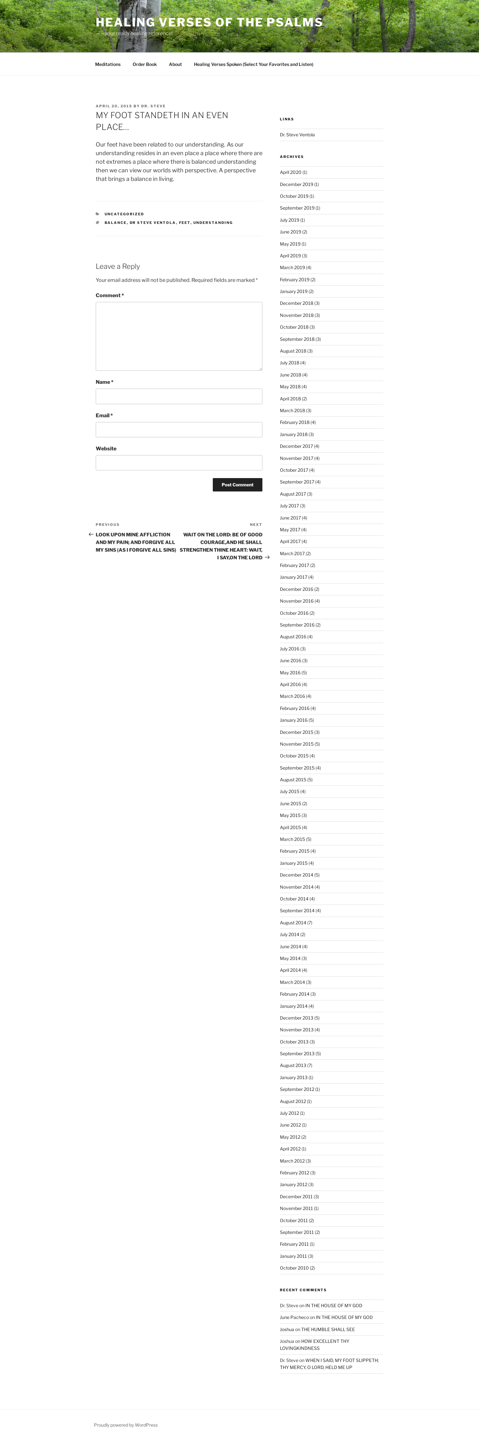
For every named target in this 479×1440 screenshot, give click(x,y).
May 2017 (290, 529)
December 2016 (296, 589)
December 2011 (296, 1196)
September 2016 (297, 624)
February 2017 (294, 565)
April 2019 (290, 255)
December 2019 (296, 184)
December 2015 (296, 732)
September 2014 (297, 910)
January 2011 (293, 1256)
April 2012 (290, 1148)
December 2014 (296, 875)
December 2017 (296, 446)
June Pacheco (294, 1317)
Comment (110, 295)
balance (116, 222)
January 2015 (294, 863)
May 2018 (290, 386)
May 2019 (290, 244)
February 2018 (294, 422)
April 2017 (290, 541)
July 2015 (289, 791)
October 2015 (294, 755)
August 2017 (293, 494)
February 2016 (294, 708)
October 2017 (294, 470)
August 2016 (293, 636)
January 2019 (294, 291)
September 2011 (297, 1232)
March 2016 (292, 696)
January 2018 (294, 434)
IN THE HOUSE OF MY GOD (333, 1305)
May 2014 (290, 958)
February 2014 (294, 994)
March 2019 (292, 267)
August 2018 (293, 351)
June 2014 (290, 946)
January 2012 (293, 1184)
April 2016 (290, 684)
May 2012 (290, 1137)
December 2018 (296, 303)
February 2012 (294, 1172)
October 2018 (294, 327)
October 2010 (294, 1268)
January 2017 (293, 577)
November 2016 (297, 601)
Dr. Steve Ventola (297, 134)
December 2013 (296, 1018)
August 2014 (293, 922)
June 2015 (290, 803)
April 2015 (290, 827)
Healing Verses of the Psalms (209, 22)
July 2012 (289, 1113)
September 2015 (297, 767)
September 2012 (297, 1089)
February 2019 (294, 279)
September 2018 (297, 339)
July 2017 (289, 505)
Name (105, 382)
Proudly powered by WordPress (126, 1425)
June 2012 (290, 1125)
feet (185, 222)
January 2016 (294, 720)
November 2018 (297, 315)
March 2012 (292, 1161)
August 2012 (293, 1101)
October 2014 (294, 898)
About (175, 64)
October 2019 (294, 196)
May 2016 (290, 672)
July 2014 (289, 934)
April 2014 (290, 970)
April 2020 (291, 172)
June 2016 (290, 660)
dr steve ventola (153, 222)
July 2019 (289, 220)
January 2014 (294, 1006)
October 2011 (294, 1220)
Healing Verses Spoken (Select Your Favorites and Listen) (253, 64)
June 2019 (290, 231)
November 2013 (297, 1029)
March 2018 (292, 410)
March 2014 (292, 982)
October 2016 (294, 613)
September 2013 (297, 1053)
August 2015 (293, 779)
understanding (213, 222)
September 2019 (297, 208)
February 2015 (294, 851)
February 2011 (294, 1244)
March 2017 (292, 553)
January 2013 (294, 1077)
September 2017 (297, 481)
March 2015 (292, 839)
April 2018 (290, 398)
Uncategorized (124, 214)
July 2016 (289, 648)
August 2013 (293, 1065)
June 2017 (290, 517)
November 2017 (296, 458)
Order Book (145, 64)
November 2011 (296, 1208)
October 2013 (294, 1041)
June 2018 (290, 374)
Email (104, 415)
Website (106, 449)
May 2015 (290, 815)
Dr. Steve (153, 106)
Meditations (108, 64)
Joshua (287, 1329)
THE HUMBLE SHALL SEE (328, 1329)
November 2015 (297, 744)
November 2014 (297, 887)
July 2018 (289, 362)
